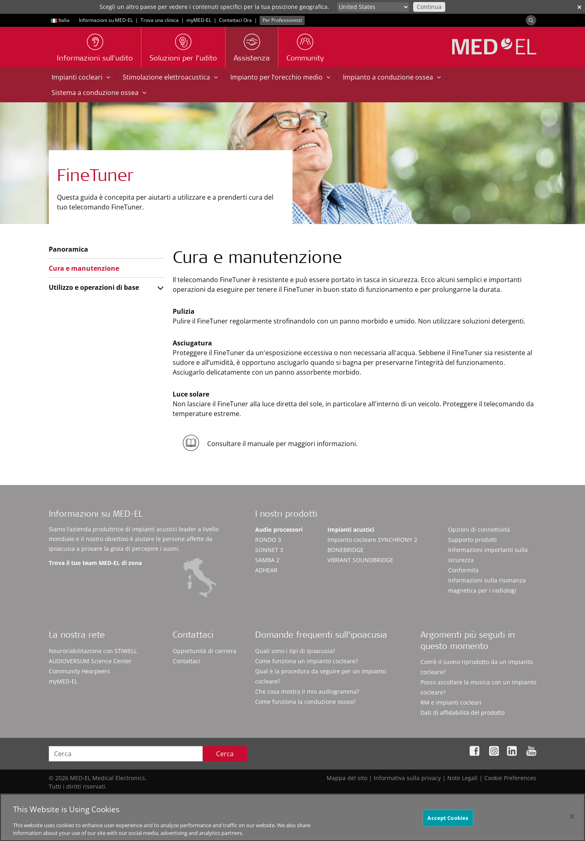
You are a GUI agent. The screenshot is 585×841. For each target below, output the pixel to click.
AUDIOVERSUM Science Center (90, 661)
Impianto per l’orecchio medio (280, 77)
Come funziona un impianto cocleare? (306, 661)
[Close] (572, 819)
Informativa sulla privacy (407, 778)
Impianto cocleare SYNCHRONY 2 (372, 539)
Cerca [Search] (225, 753)
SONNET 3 (269, 550)
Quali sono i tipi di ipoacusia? (295, 651)
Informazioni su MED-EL (106, 20)
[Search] (531, 20)
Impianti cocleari (81, 77)
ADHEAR (266, 570)
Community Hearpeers (79, 671)
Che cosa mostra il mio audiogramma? (307, 691)
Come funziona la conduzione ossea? (305, 701)
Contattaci (186, 661)
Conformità (463, 570)
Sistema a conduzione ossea (99, 92)
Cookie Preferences (510, 778)
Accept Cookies (447, 820)
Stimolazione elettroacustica (170, 77)
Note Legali (462, 778)
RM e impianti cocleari (450, 702)
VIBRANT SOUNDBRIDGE (360, 560)
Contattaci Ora (235, 20)
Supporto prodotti (472, 539)
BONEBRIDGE (345, 550)
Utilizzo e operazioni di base (94, 287)
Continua (429, 7)
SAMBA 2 (267, 560)
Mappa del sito (347, 778)
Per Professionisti (282, 20)
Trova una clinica (160, 20)
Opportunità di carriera (204, 651)
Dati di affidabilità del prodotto (462, 712)
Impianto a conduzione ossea (392, 77)
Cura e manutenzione (84, 268)
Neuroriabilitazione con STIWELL (93, 651)
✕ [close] (579, 7)
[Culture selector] (373, 7)
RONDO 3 (268, 539)
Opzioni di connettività (479, 529)
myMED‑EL (198, 20)
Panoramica (68, 249)
